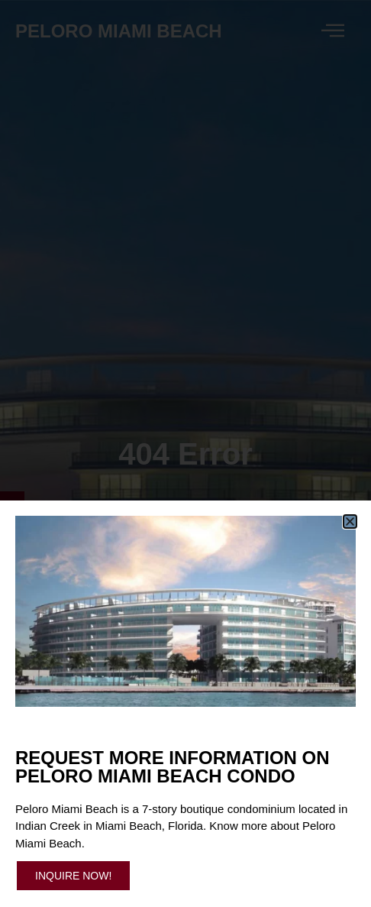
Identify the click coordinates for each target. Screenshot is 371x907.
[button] (350, 521)
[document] (185, 453)
